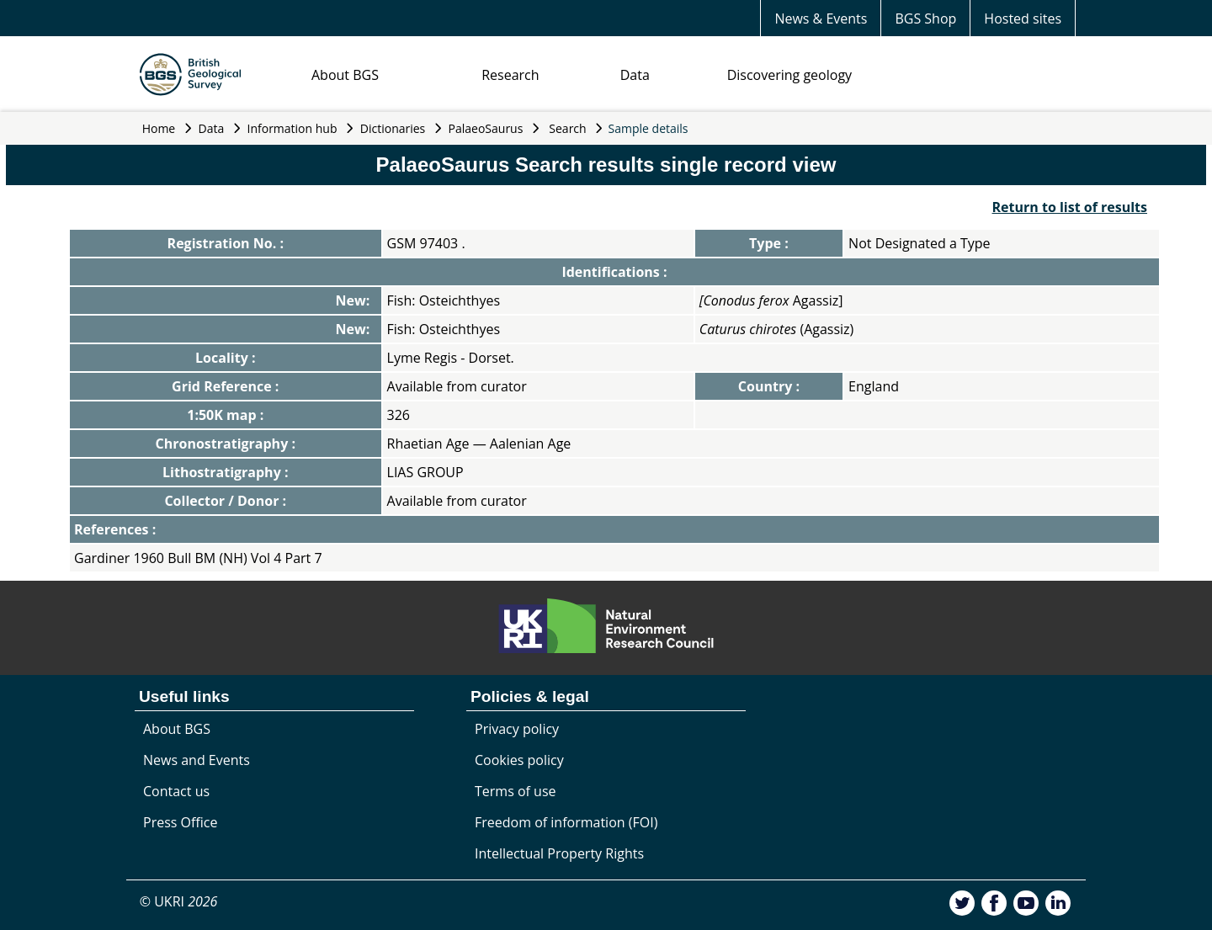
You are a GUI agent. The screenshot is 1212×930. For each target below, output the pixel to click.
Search (567, 128)
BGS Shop (925, 18)
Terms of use (515, 791)
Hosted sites (1022, 18)
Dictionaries (393, 128)
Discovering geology (789, 75)
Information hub (292, 128)
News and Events (196, 760)
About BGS (345, 75)
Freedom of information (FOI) (566, 822)
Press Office (180, 822)
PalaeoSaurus (486, 128)
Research (510, 75)
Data (635, 75)
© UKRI (179, 901)
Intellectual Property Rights (559, 853)
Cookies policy (519, 760)
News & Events (820, 18)
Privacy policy (517, 729)
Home (159, 128)
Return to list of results (1069, 207)
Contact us (176, 791)
